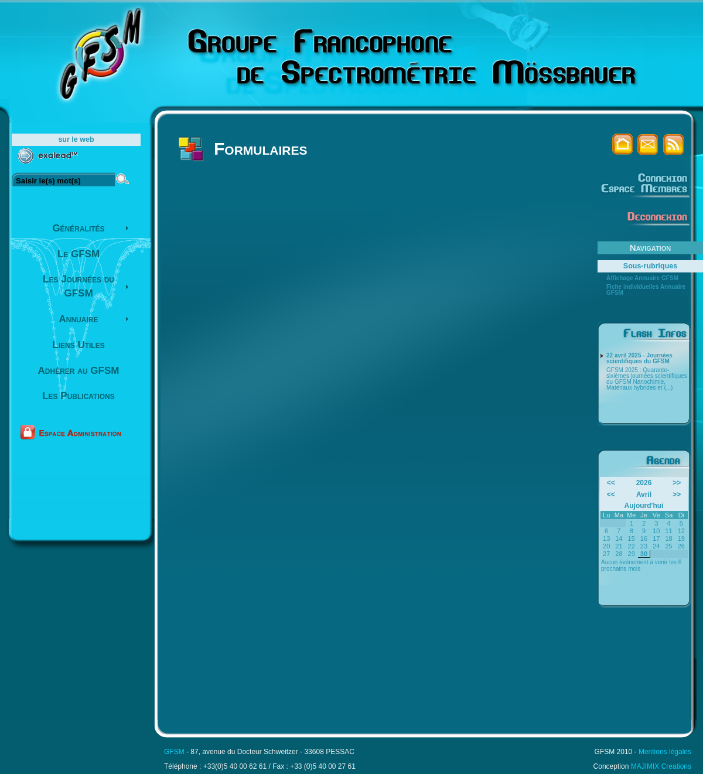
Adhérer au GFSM (79, 370)
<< (611, 483)
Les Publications (78, 395)
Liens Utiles (78, 344)
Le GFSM (78, 254)
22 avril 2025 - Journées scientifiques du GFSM (639, 358)
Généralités (78, 228)
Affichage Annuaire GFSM (642, 278)
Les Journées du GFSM (78, 286)
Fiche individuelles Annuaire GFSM (645, 290)
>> (677, 483)
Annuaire (78, 319)
